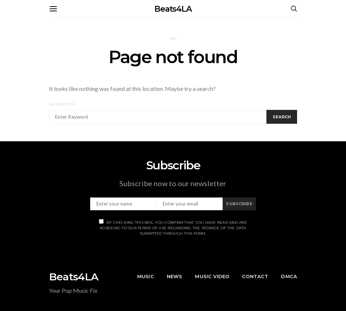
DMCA (289, 276)
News (174, 276)
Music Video (212, 276)
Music (145, 276)
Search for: (62, 104)
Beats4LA (173, 9)
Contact (255, 276)
